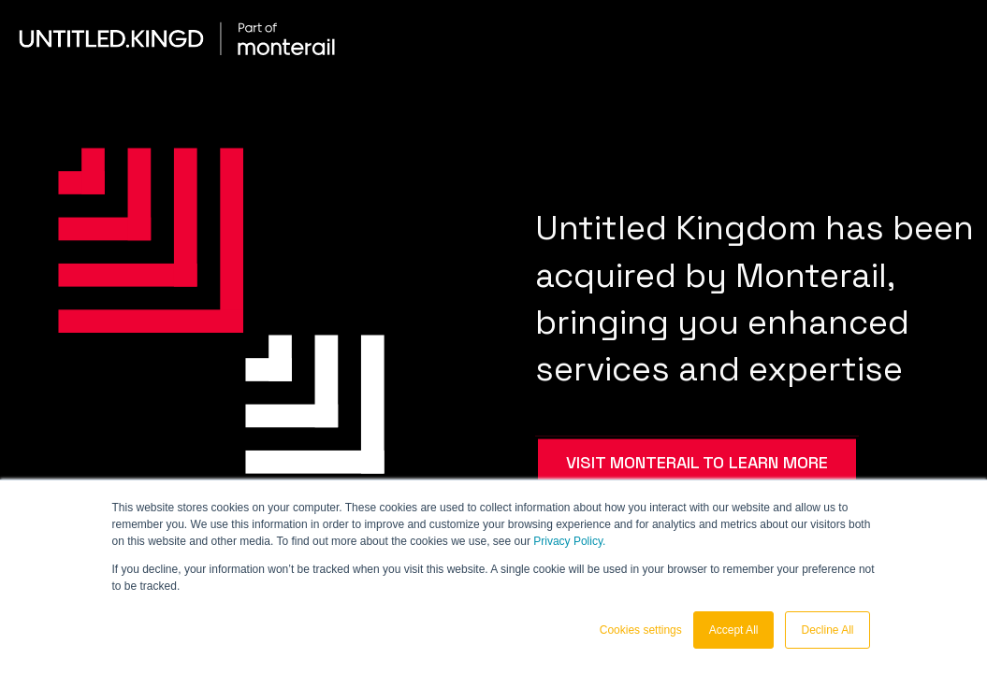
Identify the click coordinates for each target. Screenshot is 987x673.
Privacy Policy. (569, 541)
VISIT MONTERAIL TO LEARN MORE (697, 461)
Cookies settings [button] (641, 630)
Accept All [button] (734, 630)
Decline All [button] (827, 630)
